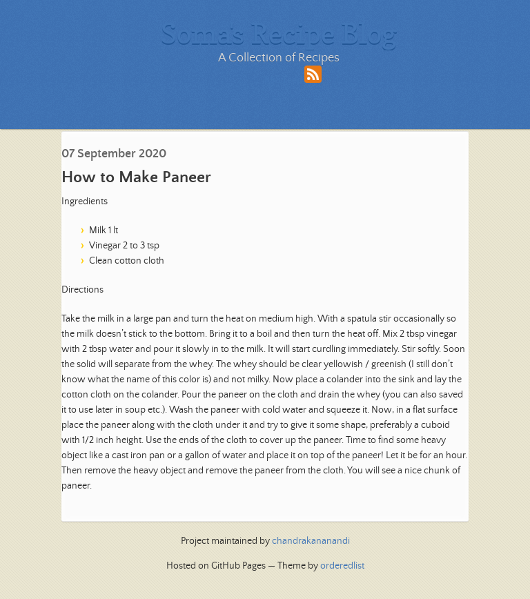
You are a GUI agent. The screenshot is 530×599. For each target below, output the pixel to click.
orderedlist (342, 565)
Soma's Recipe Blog (279, 33)
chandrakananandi (311, 541)
